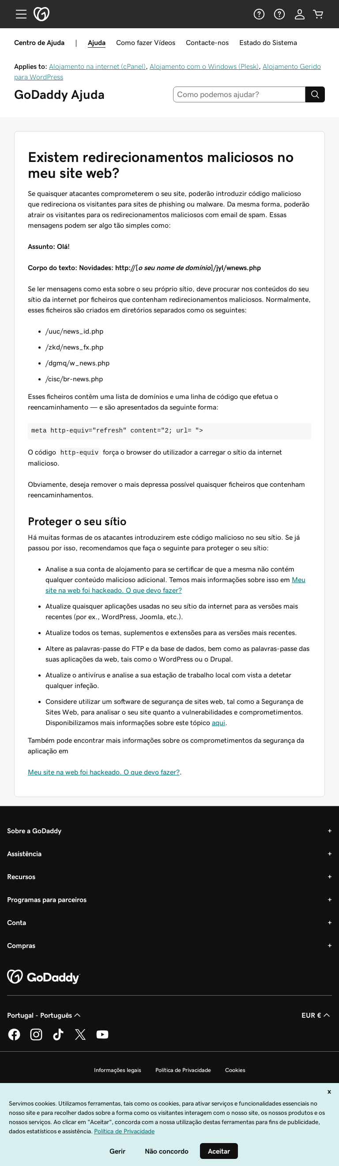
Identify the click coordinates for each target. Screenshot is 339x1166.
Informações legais (117, 1070)
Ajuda (96, 42)
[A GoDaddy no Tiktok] (58, 1038)
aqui (218, 722)
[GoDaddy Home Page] (43, 977)
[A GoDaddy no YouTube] (102, 1038)
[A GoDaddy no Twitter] (80, 1038)
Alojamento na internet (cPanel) (97, 66)
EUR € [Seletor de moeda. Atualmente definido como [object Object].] (316, 1015)
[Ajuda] (258, 14)
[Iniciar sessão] (300, 14)
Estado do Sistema (268, 42)
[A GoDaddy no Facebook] (14, 1038)
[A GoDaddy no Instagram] (36, 1038)
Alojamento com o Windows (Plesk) (204, 66)
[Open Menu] (17, 14)
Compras (21, 945)
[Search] (315, 94)
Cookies (235, 1070)
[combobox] (239, 94)
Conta (16, 922)
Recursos (21, 876)
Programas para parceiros (47, 899)
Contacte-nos (207, 42)
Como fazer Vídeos (145, 42)
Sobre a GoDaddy (34, 830)
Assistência (24, 853)
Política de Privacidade (183, 1070)
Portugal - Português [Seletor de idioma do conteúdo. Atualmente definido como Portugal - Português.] (45, 1015)
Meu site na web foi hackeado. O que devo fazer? (104, 771)
